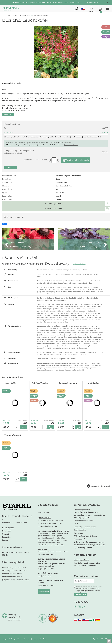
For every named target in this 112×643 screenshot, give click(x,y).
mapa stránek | (8, 638)
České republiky (14, 619)
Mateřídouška (93, 383)
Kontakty (5, 539)
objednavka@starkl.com (47, 526)
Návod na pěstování (54, 203)
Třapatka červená (12, 435)
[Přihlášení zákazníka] (91, 9)
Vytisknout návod (79, 263)
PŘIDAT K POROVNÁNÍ (15, 216)
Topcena (106, 27)
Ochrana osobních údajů (84, 520)
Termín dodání (80, 529)
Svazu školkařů (14, 617)
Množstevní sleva (106, 32)
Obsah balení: (22, 420)
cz (82, 9)
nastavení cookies (40, 638)
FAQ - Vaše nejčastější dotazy (85, 535)
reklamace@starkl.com (47, 554)
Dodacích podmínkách (71, 144)
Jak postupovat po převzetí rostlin (15, 579)
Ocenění (5, 533)
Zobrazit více (8, 114)
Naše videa (6, 530)
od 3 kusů (6, 420)
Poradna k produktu (53, 208)
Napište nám (44, 591)
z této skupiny (43, 136)
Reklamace (78, 532)
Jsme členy (12, 614)
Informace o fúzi (80, 539)
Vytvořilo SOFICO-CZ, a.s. (101, 638)
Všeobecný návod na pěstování (14, 570)
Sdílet (4, 223)
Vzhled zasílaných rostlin (12, 576)
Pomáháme (6, 536)
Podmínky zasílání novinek (85, 526)
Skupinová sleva (106, 36)
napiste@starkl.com (46, 568)
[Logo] (10, 9)
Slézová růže (10, 383)
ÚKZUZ (76, 523)
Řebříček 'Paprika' (40, 383)
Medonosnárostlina (33, 390)
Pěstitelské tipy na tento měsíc (14, 567)
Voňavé (88, 400)
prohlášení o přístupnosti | (23, 638)
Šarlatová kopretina (68, 383)
